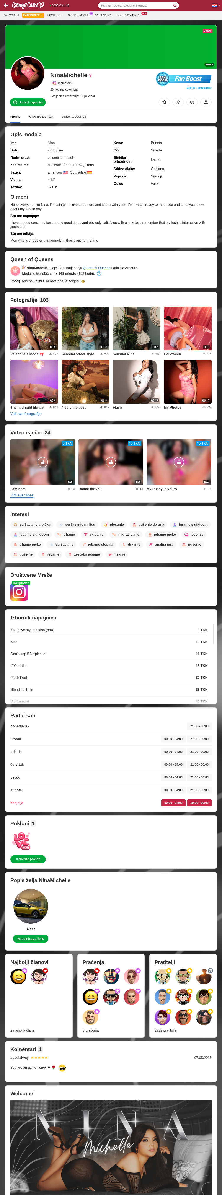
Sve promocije (80, 15)
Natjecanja (103, 15)
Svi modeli (11, 15)
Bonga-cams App (130, 15)
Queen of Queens (96, 268)
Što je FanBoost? (199, 87)
